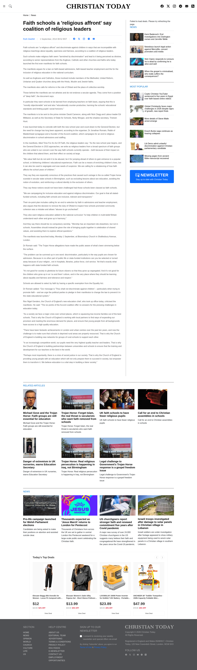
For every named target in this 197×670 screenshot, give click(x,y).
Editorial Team (57, 635)
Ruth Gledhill (29, 39)
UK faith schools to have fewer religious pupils (114, 414)
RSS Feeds (54, 648)
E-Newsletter (56, 651)
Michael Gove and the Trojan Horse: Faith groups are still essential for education (40, 416)
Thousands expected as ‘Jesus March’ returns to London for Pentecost (75, 522)
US (24, 654)
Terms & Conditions (60, 642)
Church (27, 645)
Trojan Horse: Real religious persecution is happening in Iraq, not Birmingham (78, 464)
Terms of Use (86, 647)
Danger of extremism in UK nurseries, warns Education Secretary (39, 464)
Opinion (27, 639)
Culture (28, 648)
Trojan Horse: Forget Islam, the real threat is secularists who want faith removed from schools (78, 417)
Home (26, 15)
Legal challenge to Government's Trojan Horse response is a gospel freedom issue (117, 466)
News (33, 15)
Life (25, 651)
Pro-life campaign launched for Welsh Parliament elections (39, 522)
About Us (54, 632)
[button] (4, 7)
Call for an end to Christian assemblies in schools (154, 414)
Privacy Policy (57, 645)
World (27, 642)
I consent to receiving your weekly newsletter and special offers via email (100, 637)
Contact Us (55, 654)
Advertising (55, 639)
